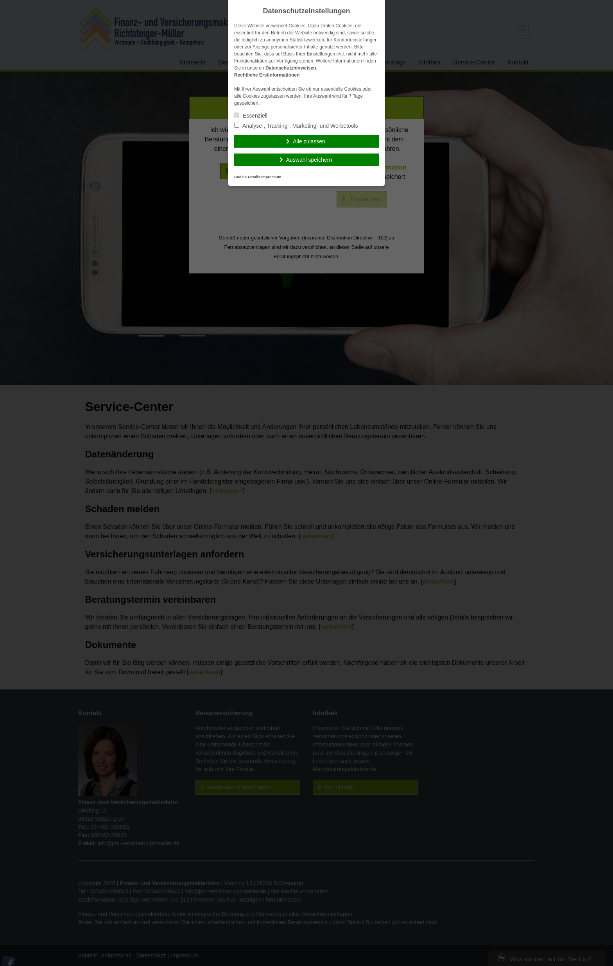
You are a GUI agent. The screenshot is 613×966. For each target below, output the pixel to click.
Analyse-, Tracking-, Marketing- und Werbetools (296, 126)
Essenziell (250, 115)
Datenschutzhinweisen (290, 68)
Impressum (271, 177)
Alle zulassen (309, 141)
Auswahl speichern (309, 160)
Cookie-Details (247, 177)
